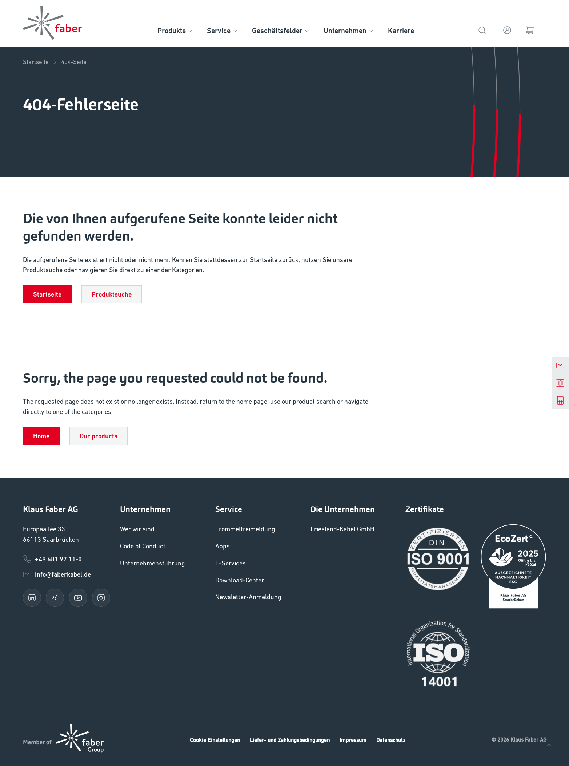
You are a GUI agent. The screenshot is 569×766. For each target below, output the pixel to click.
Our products (98, 436)
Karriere (401, 31)
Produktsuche (112, 294)
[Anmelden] (507, 29)
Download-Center (239, 580)
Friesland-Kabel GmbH (342, 529)
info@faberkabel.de (57, 574)
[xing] (55, 598)
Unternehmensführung (152, 563)
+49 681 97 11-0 (52, 559)
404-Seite (74, 62)
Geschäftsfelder (281, 31)
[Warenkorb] (529, 29)
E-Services (230, 563)
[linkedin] (32, 598)
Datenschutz (390, 740)
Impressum (353, 740)
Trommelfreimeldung (245, 529)
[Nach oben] (549, 746)
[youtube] (78, 598)
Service (222, 31)
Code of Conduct (142, 546)
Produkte (175, 31)
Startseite (40, 62)
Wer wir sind (137, 529)
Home (41, 436)
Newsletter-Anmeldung (248, 597)
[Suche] (482, 29)
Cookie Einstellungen (215, 740)
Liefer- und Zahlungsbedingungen (290, 740)
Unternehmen (349, 31)
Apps (222, 546)
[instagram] (101, 598)
